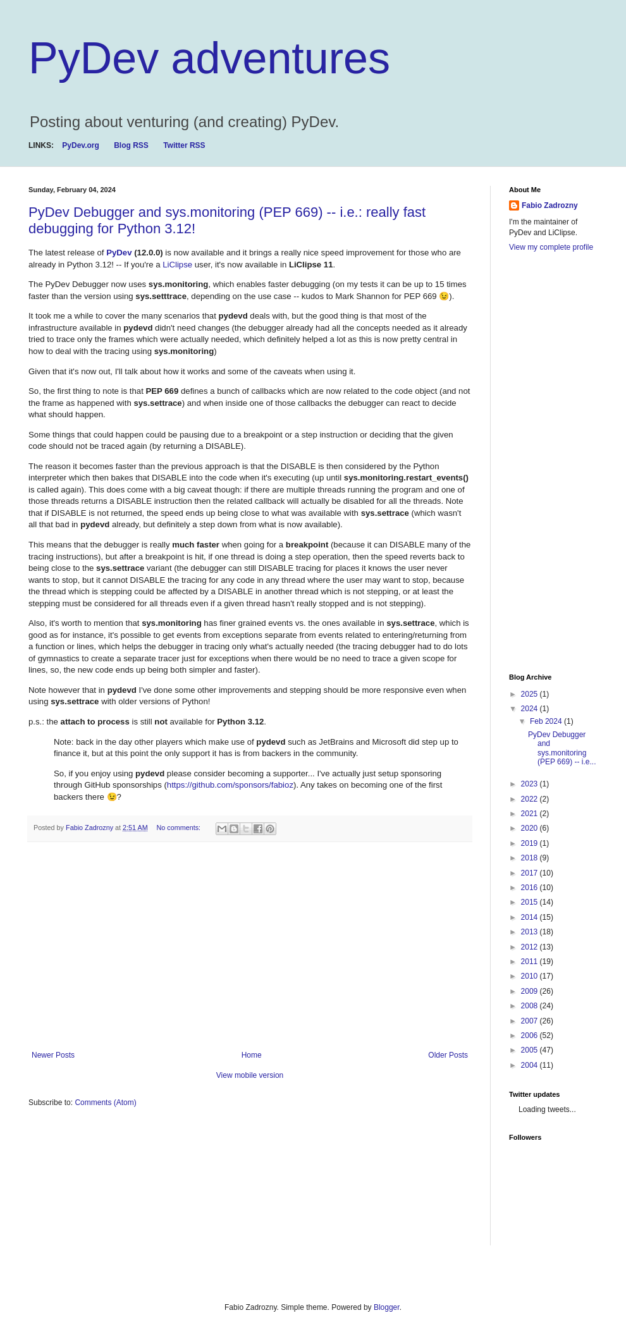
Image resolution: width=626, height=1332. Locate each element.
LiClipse (179, 264)
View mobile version (250, 1075)
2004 (530, 1065)
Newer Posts (53, 1055)
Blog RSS (131, 145)
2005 (530, 1050)
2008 (530, 1005)
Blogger (387, 1307)
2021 (530, 813)
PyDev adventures (209, 58)
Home (252, 1055)
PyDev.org (80, 145)
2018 (530, 857)
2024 (530, 708)
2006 (530, 1035)
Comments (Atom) (105, 1102)
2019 (530, 843)
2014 (530, 917)
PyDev (120, 252)
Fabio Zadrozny (550, 205)
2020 (530, 828)
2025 (530, 694)
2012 (530, 947)
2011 (530, 961)
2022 (530, 799)
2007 (530, 1021)
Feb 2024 (547, 721)
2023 (530, 783)
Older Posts (448, 1055)
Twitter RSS (184, 145)
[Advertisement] (249, 946)
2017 (530, 873)
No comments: (179, 827)
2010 (530, 976)
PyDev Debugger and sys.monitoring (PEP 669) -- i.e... (562, 748)
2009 (530, 991)
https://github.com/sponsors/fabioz (230, 785)
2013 (530, 931)
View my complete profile (551, 247)
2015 (530, 902)
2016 (530, 887)
